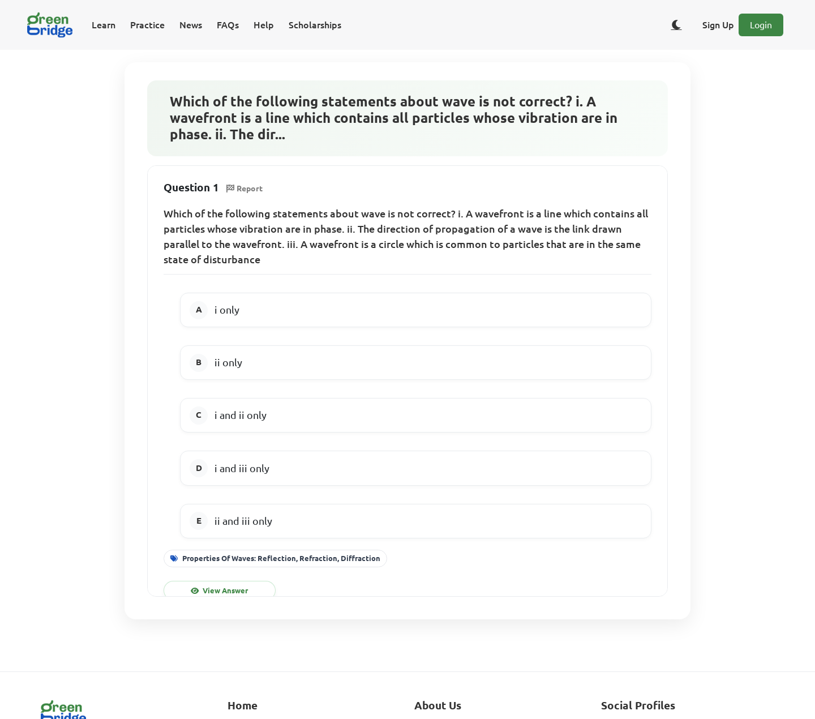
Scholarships (315, 25)
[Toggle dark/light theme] (676, 25)
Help (264, 25)
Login (761, 25)
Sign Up (718, 25)
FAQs (228, 25)
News (190, 25)
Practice (147, 25)
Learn (103, 25)
